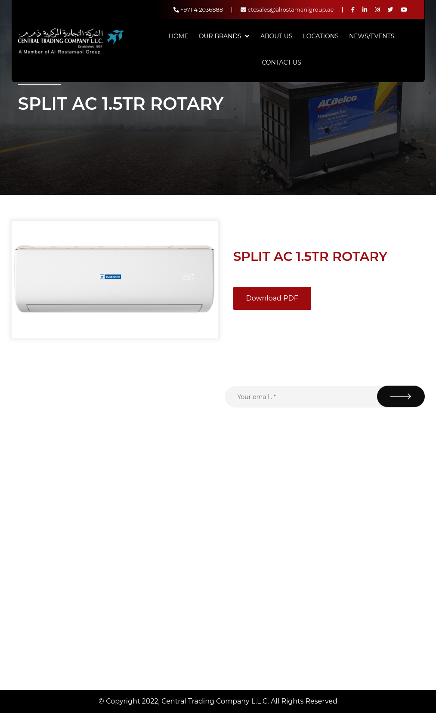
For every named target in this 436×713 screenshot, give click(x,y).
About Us (276, 36)
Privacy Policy (175, 628)
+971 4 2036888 (198, 9)
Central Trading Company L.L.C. (216, 701)
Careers (166, 662)
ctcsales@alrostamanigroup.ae (287, 9)
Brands (166, 577)
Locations (321, 36)
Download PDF (272, 298)
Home (179, 36)
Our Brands (220, 36)
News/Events (371, 36)
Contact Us (281, 62)
